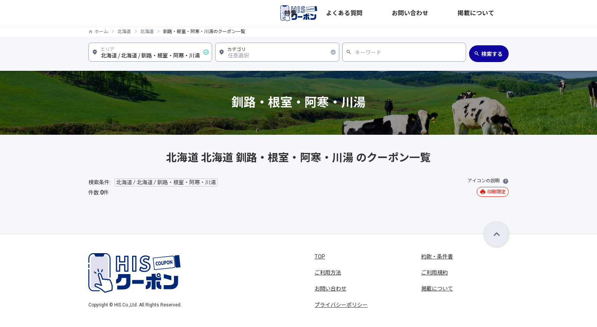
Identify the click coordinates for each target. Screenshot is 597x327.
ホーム (101, 31)
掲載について (493, 13)
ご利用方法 (327, 273)
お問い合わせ (452, 13)
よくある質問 (410, 13)
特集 (380, 13)
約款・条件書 (437, 257)
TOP (319, 257)
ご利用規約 (434, 273)
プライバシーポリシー (341, 305)
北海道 (124, 31)
